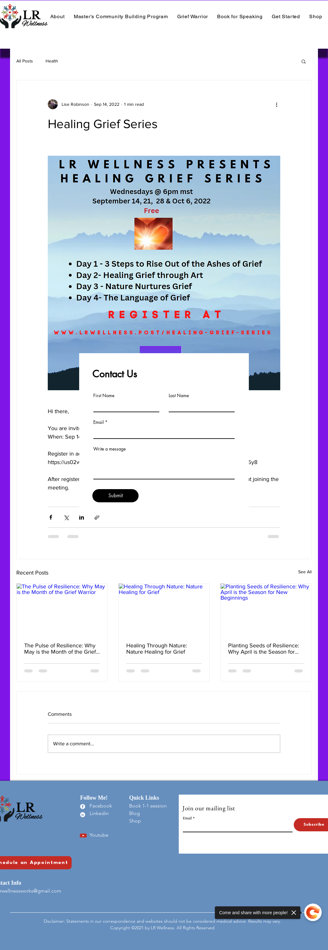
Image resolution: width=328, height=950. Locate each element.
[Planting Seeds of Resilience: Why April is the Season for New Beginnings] (266, 609)
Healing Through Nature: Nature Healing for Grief (156, 648)
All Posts (24, 60)
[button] (304, 61)
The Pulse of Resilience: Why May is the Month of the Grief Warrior (60, 648)
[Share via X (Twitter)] (66, 517)
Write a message (109, 449)
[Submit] (115, 495)
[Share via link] (97, 517)
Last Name (179, 395)
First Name (103, 395)
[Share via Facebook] (51, 517)
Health (52, 60)
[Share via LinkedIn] (82, 517)
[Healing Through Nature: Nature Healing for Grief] (164, 609)
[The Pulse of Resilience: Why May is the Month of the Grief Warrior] (62, 609)
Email (98, 422)
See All (305, 571)
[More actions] (276, 104)
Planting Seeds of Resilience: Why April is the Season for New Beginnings (263, 648)
